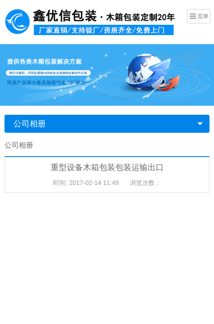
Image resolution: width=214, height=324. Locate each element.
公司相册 (29, 123)
